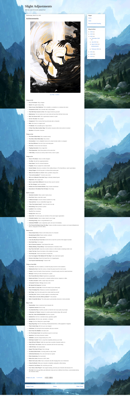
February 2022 (95, 49)
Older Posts (79, 386)
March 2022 (95, 44)
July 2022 (94, 42)
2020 (91, 54)
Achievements (32, 19)
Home (55, 386)
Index (89, 20)
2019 (91, 56)
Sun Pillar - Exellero (54, 94)
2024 (91, 31)
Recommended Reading (94, 23)
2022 (91, 36)
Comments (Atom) (58, 390)
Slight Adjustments (38, 6)
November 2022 (96, 38)
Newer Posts (29, 386)
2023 (91, 34)
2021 (91, 52)
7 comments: (39, 377)
